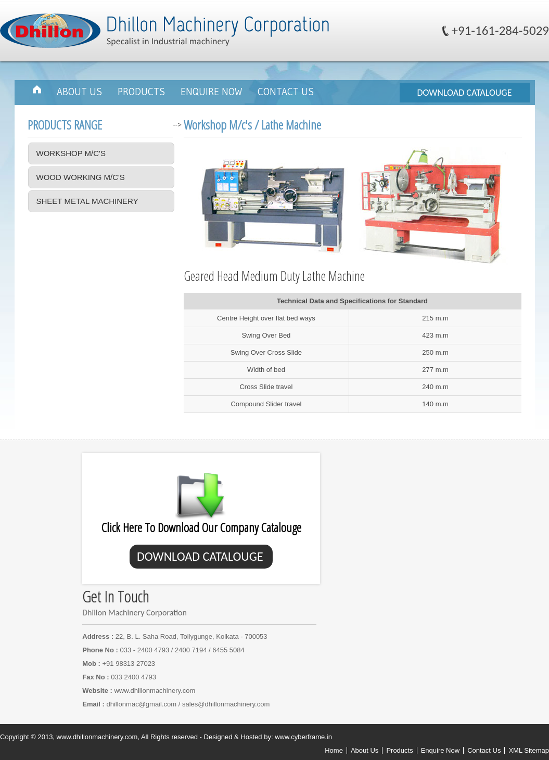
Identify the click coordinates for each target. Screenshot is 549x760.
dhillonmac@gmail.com (142, 704)
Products (141, 92)
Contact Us (286, 92)
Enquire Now (211, 92)
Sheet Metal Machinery (87, 201)
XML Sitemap (528, 750)
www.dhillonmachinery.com (154, 690)
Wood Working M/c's (80, 177)
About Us (79, 92)
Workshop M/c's (71, 153)
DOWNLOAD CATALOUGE (464, 92)
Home (334, 750)
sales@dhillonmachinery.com (226, 704)
